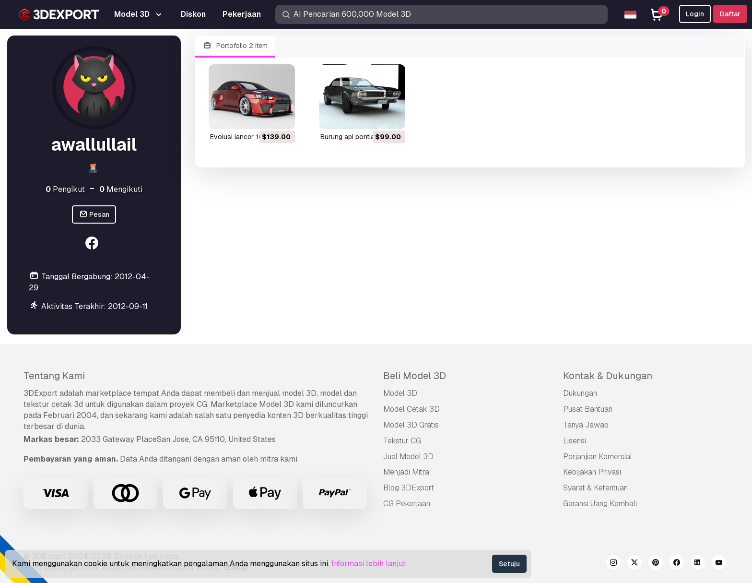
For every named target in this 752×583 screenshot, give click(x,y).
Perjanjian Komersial (597, 457)
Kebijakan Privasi (592, 472)
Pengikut (65, 189)
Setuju (509, 563)
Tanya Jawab (586, 425)
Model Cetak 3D (411, 409)
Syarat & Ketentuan (595, 488)
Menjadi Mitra (406, 472)
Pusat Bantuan (587, 409)
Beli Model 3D (414, 375)
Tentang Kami (54, 375)
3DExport (41, 393)
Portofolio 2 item (235, 45)
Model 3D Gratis (411, 425)
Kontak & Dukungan (607, 375)
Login (695, 14)
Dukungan (580, 393)
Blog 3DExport (408, 488)
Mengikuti (120, 189)
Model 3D (400, 393)
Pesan (94, 214)
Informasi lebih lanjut (368, 564)
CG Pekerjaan (406, 504)
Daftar (730, 14)
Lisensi (574, 441)
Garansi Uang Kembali (600, 504)
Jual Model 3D (408, 457)
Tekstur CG (402, 441)
